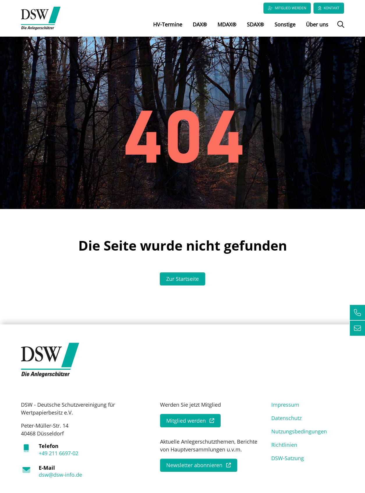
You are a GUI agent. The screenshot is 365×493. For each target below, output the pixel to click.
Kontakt (331, 8)
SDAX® (255, 24)
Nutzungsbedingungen (299, 431)
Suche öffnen (340, 28)
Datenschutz (286, 418)
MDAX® (226, 24)
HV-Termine (167, 24)
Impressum (285, 404)
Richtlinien (284, 444)
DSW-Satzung (287, 458)
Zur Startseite (182, 278)
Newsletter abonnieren (194, 465)
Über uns (317, 24)
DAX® (200, 24)
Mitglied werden (290, 8)
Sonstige (284, 24)
